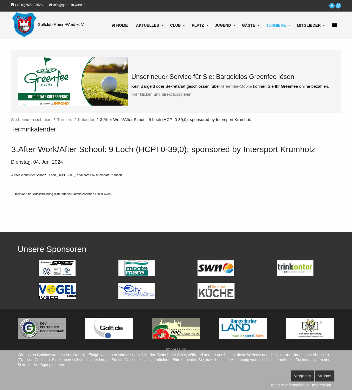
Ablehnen (325, 376)
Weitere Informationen (290, 385)
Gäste (248, 25)
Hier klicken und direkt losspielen (161, 94)
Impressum (176, 349)
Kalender (86, 119)
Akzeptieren (302, 376)
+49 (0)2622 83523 (27, 5)
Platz (198, 25)
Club (175, 25)
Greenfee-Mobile (236, 86)
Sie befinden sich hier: (31, 119)
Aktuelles (147, 25)
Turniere (276, 25)
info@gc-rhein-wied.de (67, 5)
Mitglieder (309, 25)
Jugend (223, 25)
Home (120, 25)
